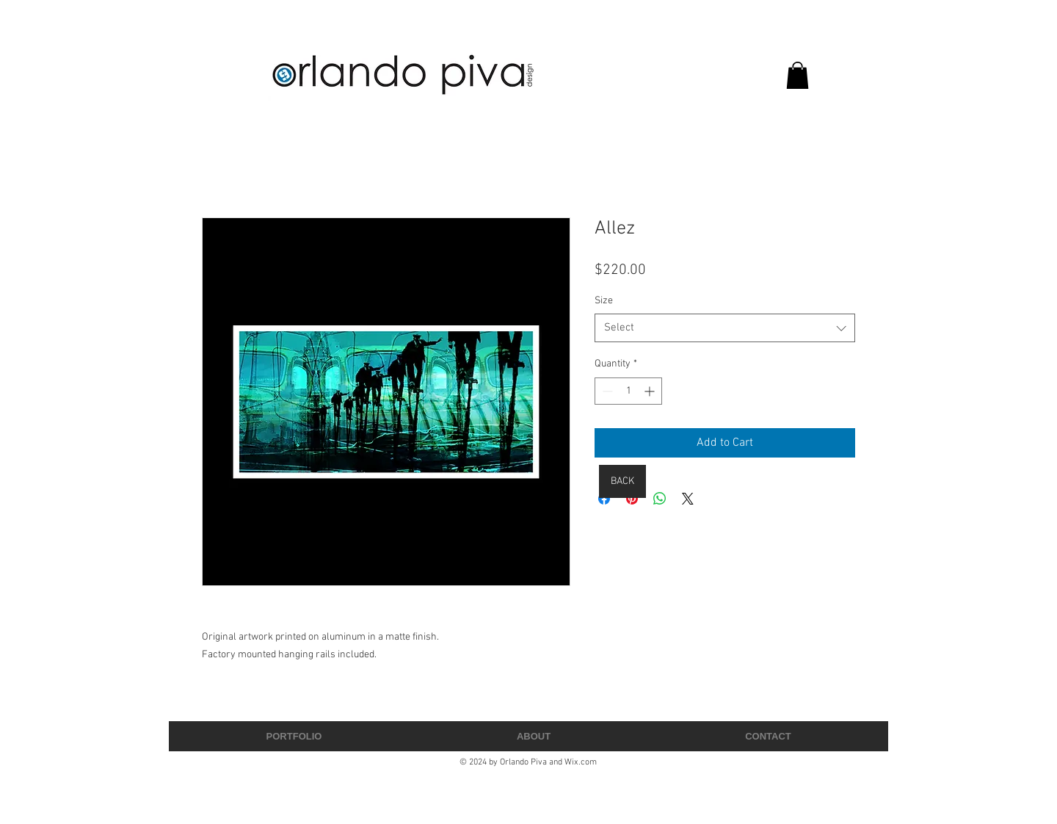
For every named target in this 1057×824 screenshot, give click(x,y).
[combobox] (725, 328)
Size (604, 300)
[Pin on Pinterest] (632, 498)
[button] (797, 75)
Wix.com (580, 762)
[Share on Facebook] (604, 498)
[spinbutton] (628, 391)
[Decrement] (606, 391)
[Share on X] (688, 498)
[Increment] (651, 391)
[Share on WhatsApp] (660, 498)
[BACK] (622, 481)
